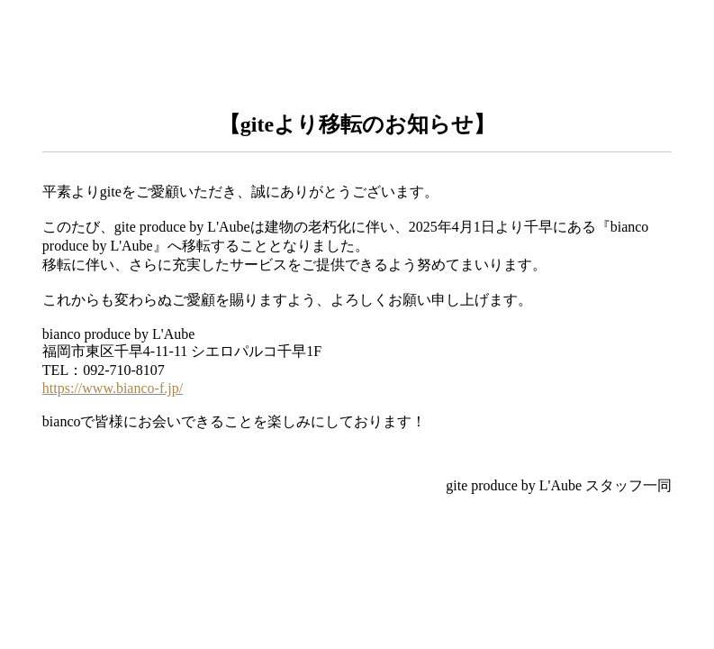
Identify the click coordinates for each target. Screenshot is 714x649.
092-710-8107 (124, 370)
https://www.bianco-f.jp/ (112, 388)
